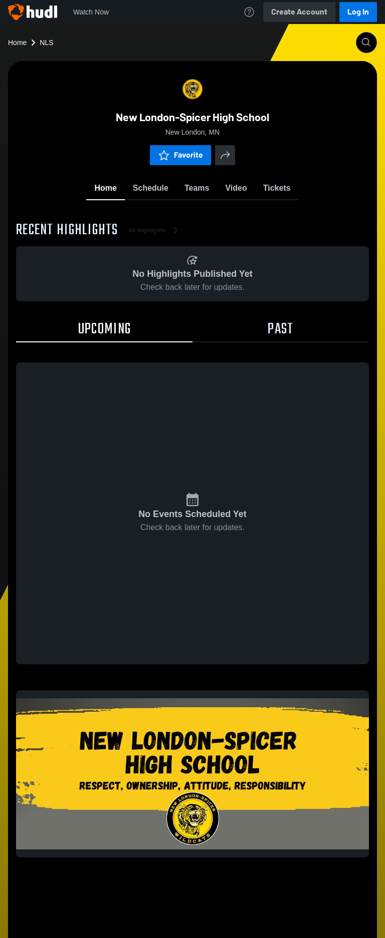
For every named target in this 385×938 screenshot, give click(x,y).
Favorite (180, 155)
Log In (358, 12)
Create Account (299, 12)
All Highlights (155, 230)
